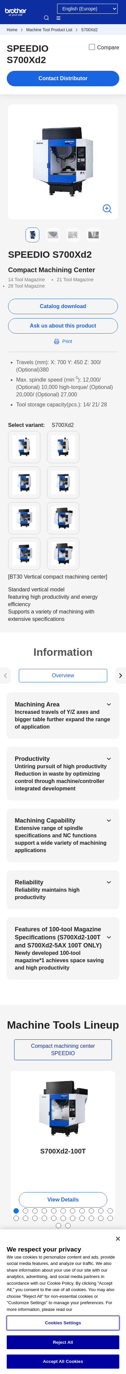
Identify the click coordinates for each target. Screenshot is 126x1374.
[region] (63, 1301)
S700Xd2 (89, 30)
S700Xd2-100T (63, 1151)
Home (12, 30)
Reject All (63, 1342)
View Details (63, 1200)
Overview (63, 675)
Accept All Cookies (63, 1361)
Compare (103, 47)
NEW (22, 1077)
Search (46, 17)
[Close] (118, 1238)
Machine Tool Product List (49, 30)
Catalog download (63, 306)
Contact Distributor (63, 78)
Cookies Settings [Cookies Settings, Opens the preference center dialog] (63, 1322)
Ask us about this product (63, 326)
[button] (13, 235)
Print (67, 341)
